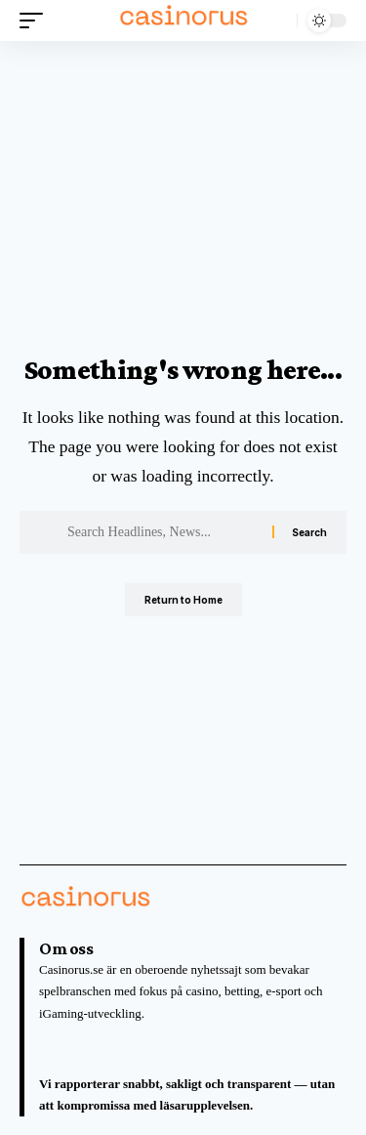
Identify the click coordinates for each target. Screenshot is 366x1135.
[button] (36, 20)
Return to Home (183, 600)
